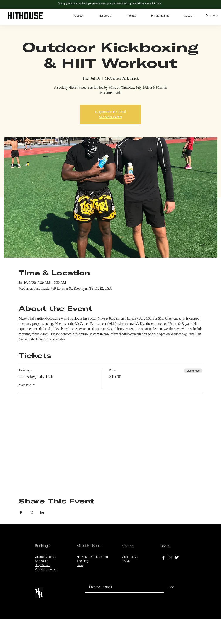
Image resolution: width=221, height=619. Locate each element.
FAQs (126, 561)
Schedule (41, 561)
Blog (80, 565)
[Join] (171, 587)
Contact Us (130, 557)
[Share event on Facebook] (21, 512)
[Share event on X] (31, 512)
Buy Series (42, 565)
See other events (110, 117)
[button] (79, 15)
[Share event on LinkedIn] (42, 512)
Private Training (45, 569)
